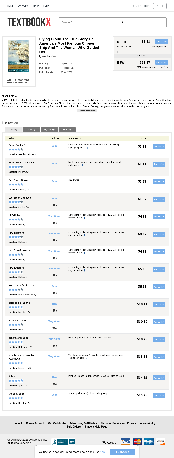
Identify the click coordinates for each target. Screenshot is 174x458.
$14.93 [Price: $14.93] (142, 377)
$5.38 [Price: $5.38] (142, 269)
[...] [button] (86, 147)
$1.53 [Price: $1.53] (142, 181)
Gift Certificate (57, 423)
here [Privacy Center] (103, 452)
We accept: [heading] (109, 442)
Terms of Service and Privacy (118, 423)
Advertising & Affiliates (83, 423)
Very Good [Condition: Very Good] (54, 216)
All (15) (14, 129)
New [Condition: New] (54, 303)
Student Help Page (96, 426)
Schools (23, 6)
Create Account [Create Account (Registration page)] (35, 423)
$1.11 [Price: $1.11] (142, 146)
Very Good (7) (49, 129)
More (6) (67, 129)
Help (46, 6)
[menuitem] (11, 4)
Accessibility (148, 423)
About (18, 423)
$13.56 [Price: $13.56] (142, 356)
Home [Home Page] (10, 6)
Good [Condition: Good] (54, 146)
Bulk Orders (74, 426)
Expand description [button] (87, 110)
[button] (160, 6)
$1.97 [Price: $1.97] (142, 199)
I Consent (122, 452)
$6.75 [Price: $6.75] (142, 286)
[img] (125, 441)
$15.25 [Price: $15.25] (142, 395)
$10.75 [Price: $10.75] (142, 339)
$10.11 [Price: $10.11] (142, 304)
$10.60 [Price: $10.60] (142, 321)
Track (35, 6)
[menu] (160, 6)
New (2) (31, 129)
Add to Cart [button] (161, 41)
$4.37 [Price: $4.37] (142, 216)
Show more (142, 56)
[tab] (14, 129)
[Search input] (113, 22)
